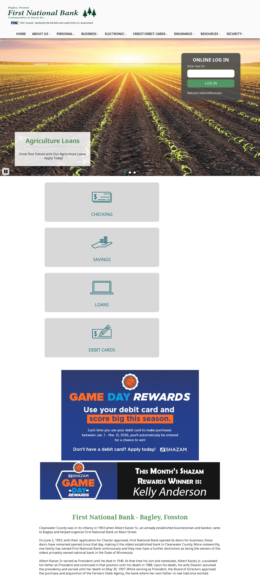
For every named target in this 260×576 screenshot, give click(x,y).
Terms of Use (205, 514)
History (82, 514)
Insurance (183, 34)
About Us (40, 34)
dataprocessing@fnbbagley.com (41, 518)
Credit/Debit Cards (149, 34)
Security (234, 34)
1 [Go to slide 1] (125, 172)
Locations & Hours (90, 522)
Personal (65, 34)
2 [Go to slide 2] (130, 172)
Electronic (114, 34)
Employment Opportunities (97, 531)
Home (21, 34)
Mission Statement (91, 518)
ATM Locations (88, 526)
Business (88, 34)
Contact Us (85, 510)
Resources (209, 34)
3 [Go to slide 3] (134, 172)
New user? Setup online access (204, 92)
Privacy (200, 510)
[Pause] (5, 171)
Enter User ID (196, 66)
